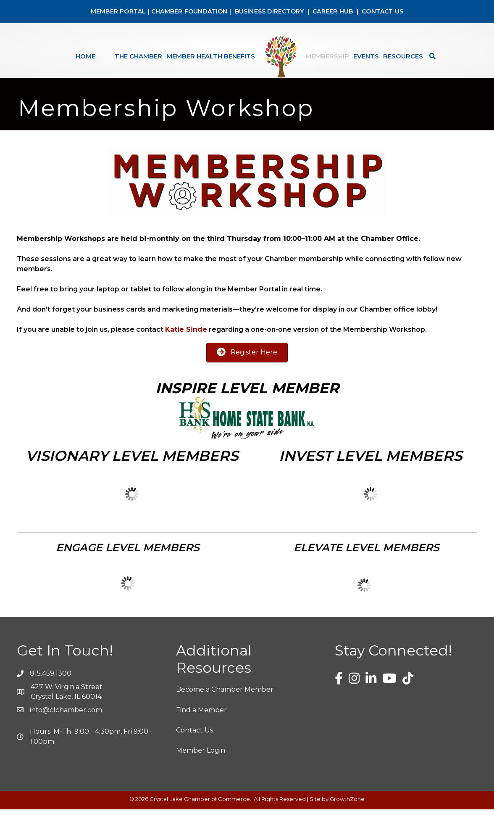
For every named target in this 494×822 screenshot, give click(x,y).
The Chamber (138, 56)
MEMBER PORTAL (118, 11)
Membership (327, 56)
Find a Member (201, 723)
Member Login (200, 763)
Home (85, 56)
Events (366, 56)
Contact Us (194, 743)
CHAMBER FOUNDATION (189, 11)
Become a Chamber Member (224, 702)
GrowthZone (347, 811)
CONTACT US (382, 11)
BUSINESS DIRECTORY (268, 11)
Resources (403, 56)
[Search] (430, 56)
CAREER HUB (333, 11)
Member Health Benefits (210, 56)
